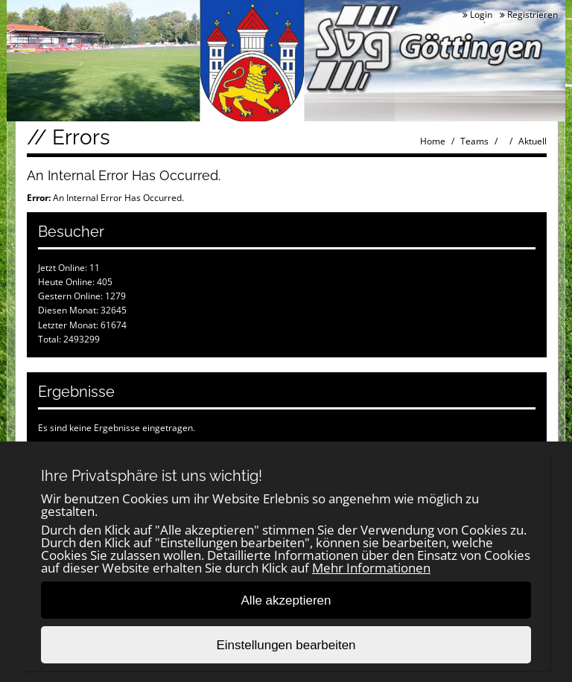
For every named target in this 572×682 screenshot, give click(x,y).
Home (432, 141)
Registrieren (529, 14)
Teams (474, 141)
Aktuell (532, 141)
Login (477, 14)
